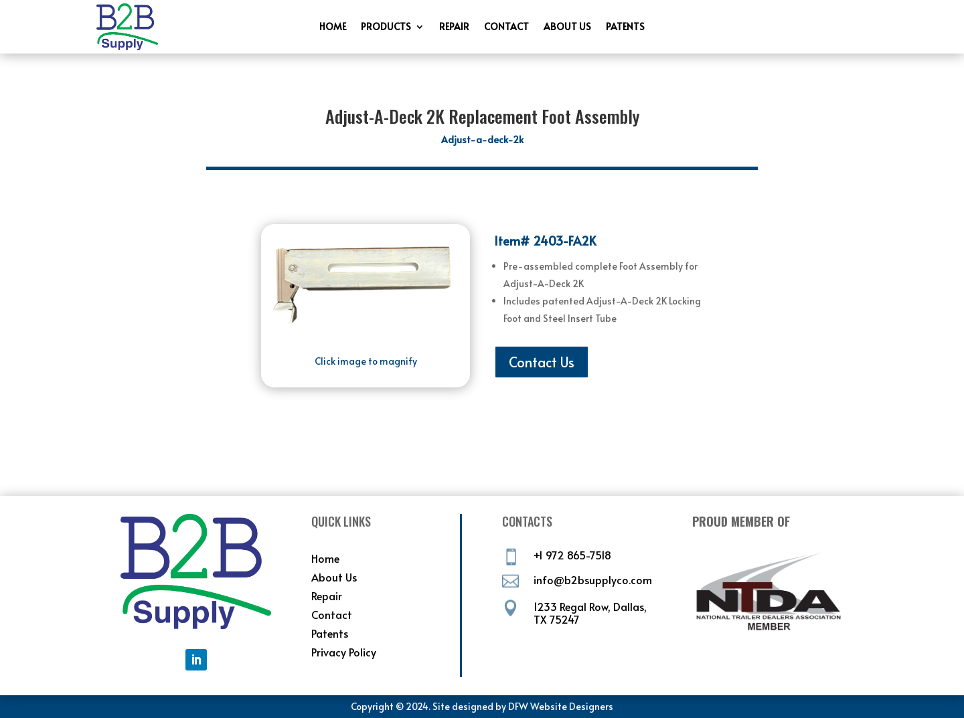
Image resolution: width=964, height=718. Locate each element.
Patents (625, 27)
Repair (454, 27)
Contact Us (541, 362)
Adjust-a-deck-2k (482, 139)
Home (332, 27)
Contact (506, 27)
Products (386, 27)
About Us (567, 27)
